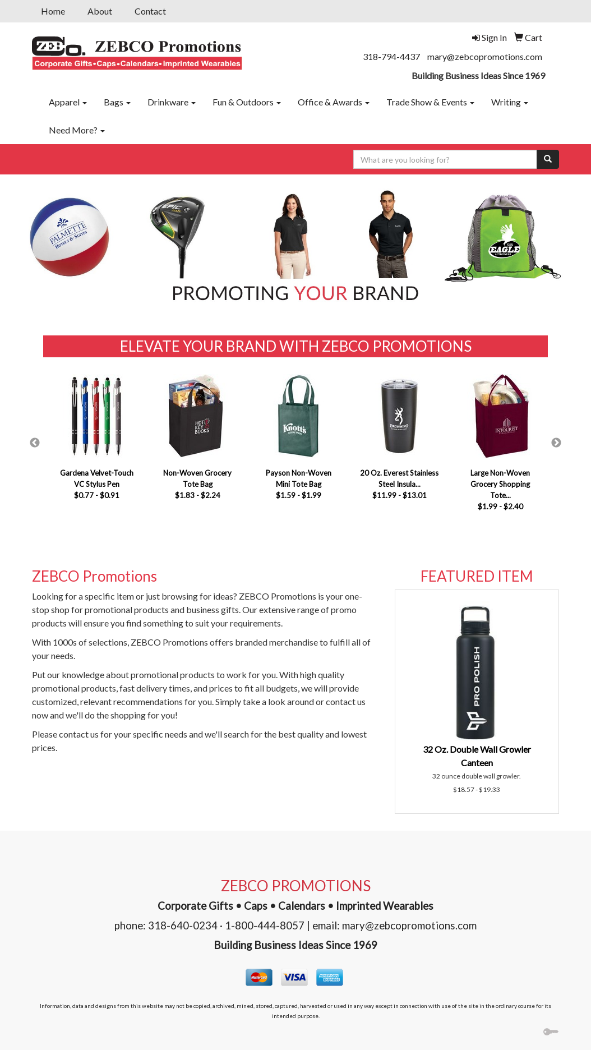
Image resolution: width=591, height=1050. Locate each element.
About (99, 11)
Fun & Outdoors (247, 101)
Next (556, 443)
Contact (150, 11)
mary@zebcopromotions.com (484, 56)
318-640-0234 (183, 925)
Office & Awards (334, 101)
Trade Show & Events (430, 101)
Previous (34, 443)
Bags (117, 101)
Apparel (68, 101)
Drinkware (171, 101)
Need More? (77, 130)
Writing (509, 101)
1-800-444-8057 (264, 925)
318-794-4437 (391, 56)
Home (53, 11)
